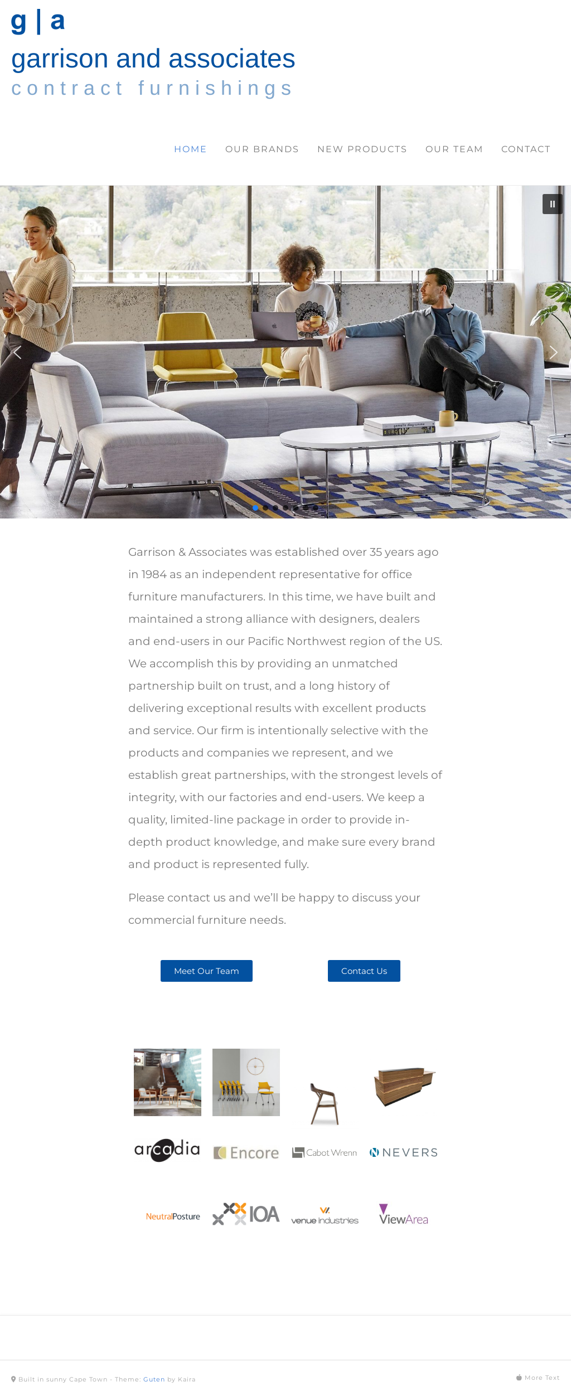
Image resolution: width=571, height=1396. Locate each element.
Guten (154, 1379)
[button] (553, 204)
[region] (285, 352)
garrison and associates (153, 58)
